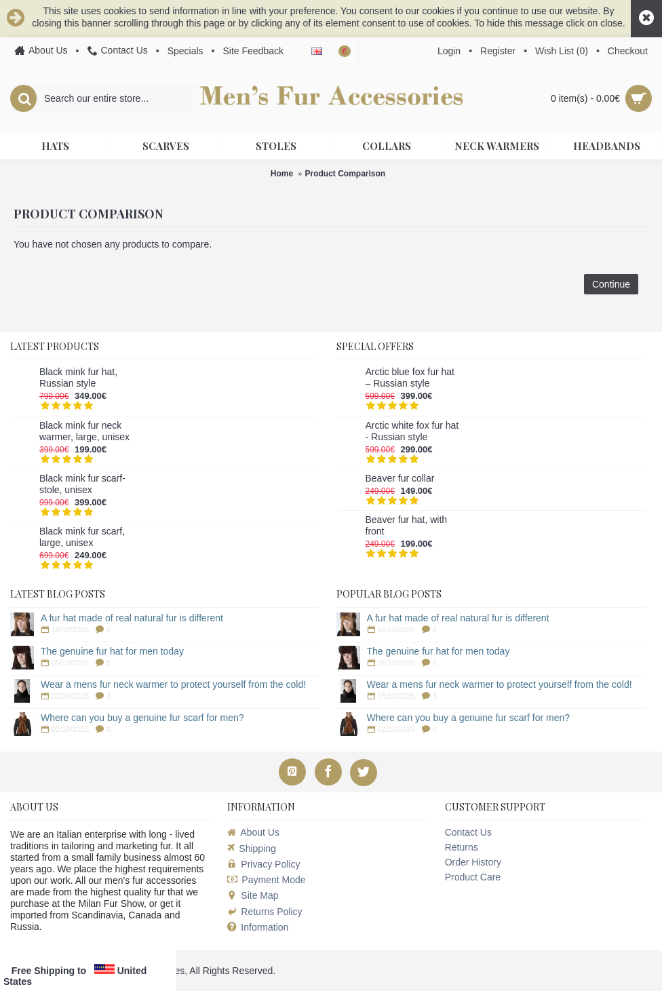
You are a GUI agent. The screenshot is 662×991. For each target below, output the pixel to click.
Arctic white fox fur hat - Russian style (412, 431)
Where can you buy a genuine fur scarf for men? (142, 717)
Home (282, 173)
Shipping (251, 848)
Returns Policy (264, 911)
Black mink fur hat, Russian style (78, 377)
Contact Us (468, 832)
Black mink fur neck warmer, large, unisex (84, 431)
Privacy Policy (263, 864)
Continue (611, 284)
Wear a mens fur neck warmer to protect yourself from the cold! (173, 684)
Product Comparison (345, 173)
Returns (461, 847)
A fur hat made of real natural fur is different (132, 618)
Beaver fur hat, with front (407, 525)
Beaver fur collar (400, 478)
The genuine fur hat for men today (112, 651)
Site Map (252, 895)
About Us (253, 832)
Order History (473, 862)
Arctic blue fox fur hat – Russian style (410, 377)
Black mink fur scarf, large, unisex (82, 537)
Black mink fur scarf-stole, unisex (82, 484)
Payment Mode (266, 879)
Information (257, 927)
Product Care (473, 877)
